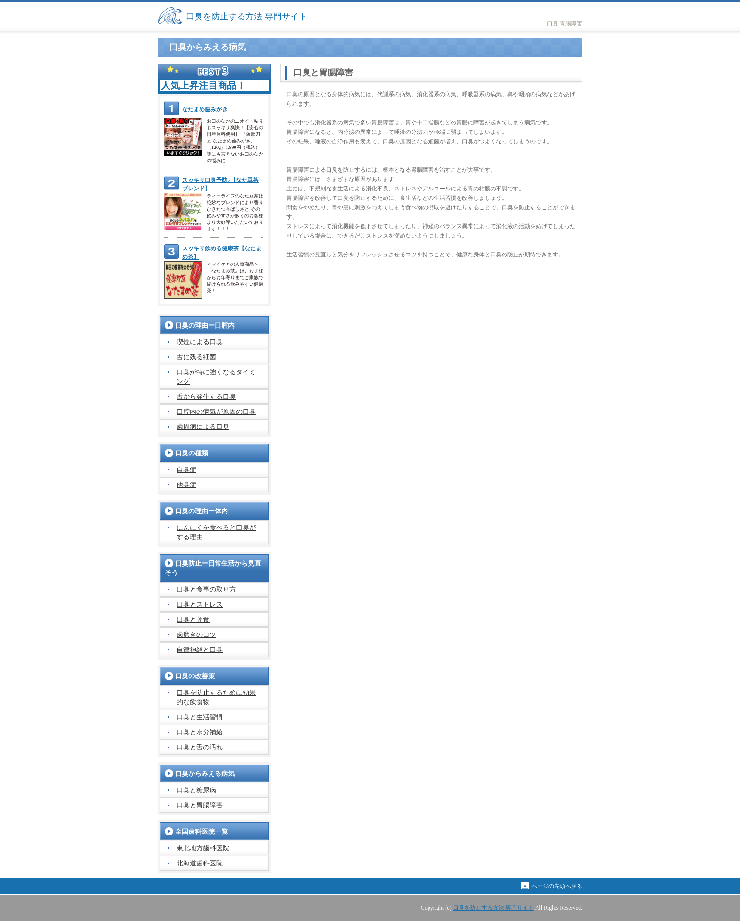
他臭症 (186, 484)
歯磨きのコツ (196, 634)
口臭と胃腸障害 (200, 805)
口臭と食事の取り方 (206, 589)
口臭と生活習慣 (200, 717)
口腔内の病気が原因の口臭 (216, 411)
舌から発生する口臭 (206, 396)
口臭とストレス (200, 604)
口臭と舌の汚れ (200, 747)
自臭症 (186, 469)
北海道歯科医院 (200, 863)
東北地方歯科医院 (203, 848)
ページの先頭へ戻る (556, 886)
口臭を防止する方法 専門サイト (246, 16)
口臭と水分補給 (200, 732)
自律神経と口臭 (200, 649)
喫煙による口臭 (200, 341)
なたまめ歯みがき (204, 109)
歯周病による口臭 (203, 426)
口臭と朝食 (193, 619)
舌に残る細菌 (196, 357)
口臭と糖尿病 (196, 790)
